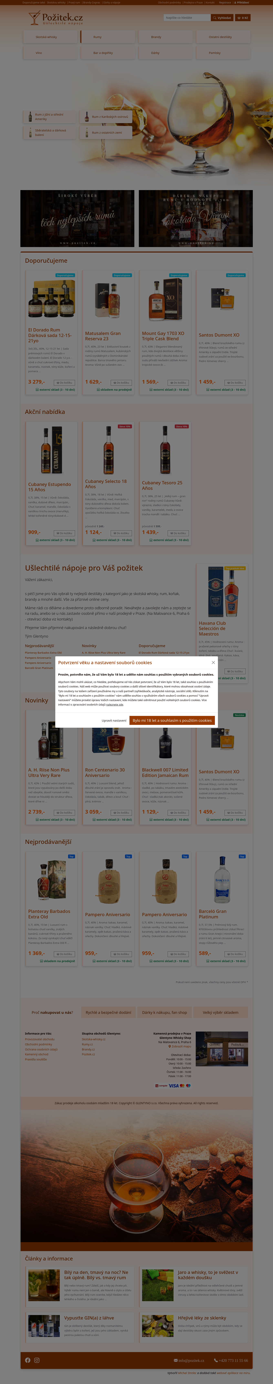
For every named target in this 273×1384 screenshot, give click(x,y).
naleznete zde (114, 704)
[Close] (213, 662)
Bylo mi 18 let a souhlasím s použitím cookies (172, 720)
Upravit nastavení (114, 720)
